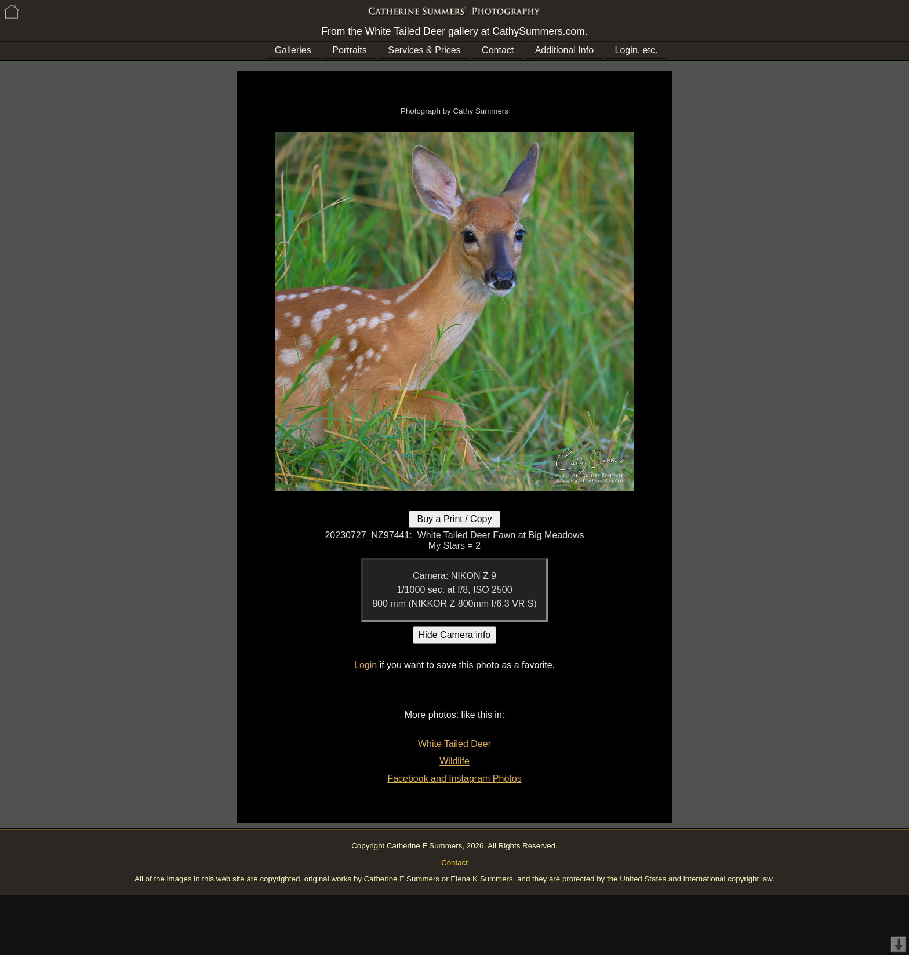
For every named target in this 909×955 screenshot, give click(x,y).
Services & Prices (424, 50)
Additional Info (564, 50)
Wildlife (454, 761)
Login (365, 665)
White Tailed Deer (454, 744)
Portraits (349, 50)
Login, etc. (636, 50)
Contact (498, 50)
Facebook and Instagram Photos (454, 778)
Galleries (293, 50)
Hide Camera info (455, 635)
